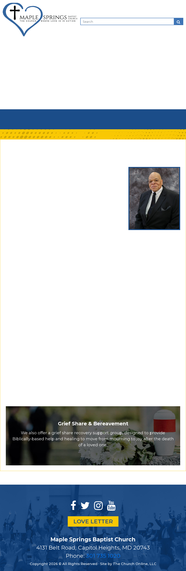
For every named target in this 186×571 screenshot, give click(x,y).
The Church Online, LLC (134, 564)
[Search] (103, 21)
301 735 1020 (103, 555)
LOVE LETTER (93, 521)
